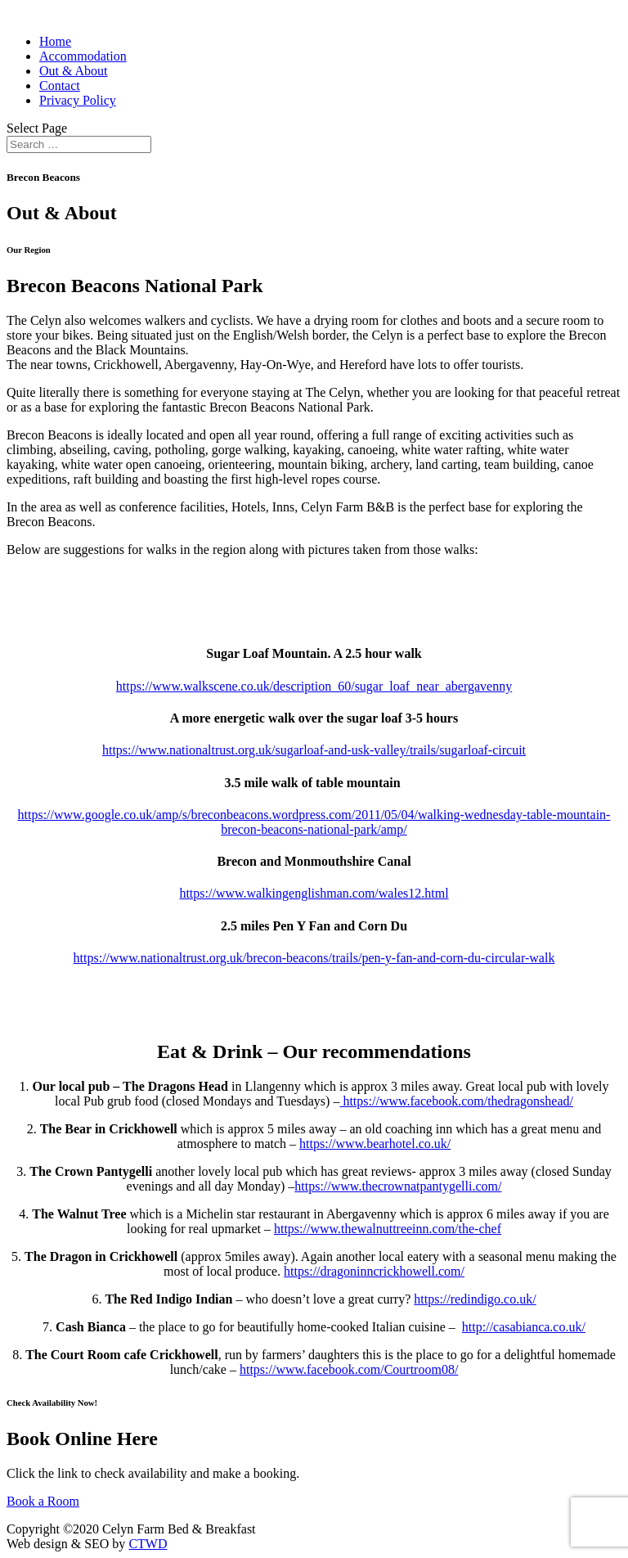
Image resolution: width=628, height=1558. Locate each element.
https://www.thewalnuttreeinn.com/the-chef (387, 1229)
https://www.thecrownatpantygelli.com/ (397, 1186)
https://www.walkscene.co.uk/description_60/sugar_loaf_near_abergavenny (314, 686)
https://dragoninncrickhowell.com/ (374, 1271)
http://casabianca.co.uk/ (523, 1327)
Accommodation (83, 56)
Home (55, 41)
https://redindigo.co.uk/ (475, 1299)
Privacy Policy (77, 100)
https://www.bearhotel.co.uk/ (375, 1143)
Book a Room (43, 1501)
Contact (59, 85)
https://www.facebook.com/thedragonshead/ (456, 1101)
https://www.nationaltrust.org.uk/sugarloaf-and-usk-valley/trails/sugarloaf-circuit (314, 750)
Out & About (73, 71)
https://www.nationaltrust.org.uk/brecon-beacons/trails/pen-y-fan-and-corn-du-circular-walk (314, 958)
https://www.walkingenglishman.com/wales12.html (313, 893)
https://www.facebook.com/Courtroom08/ (349, 1369)
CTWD (147, 1544)
